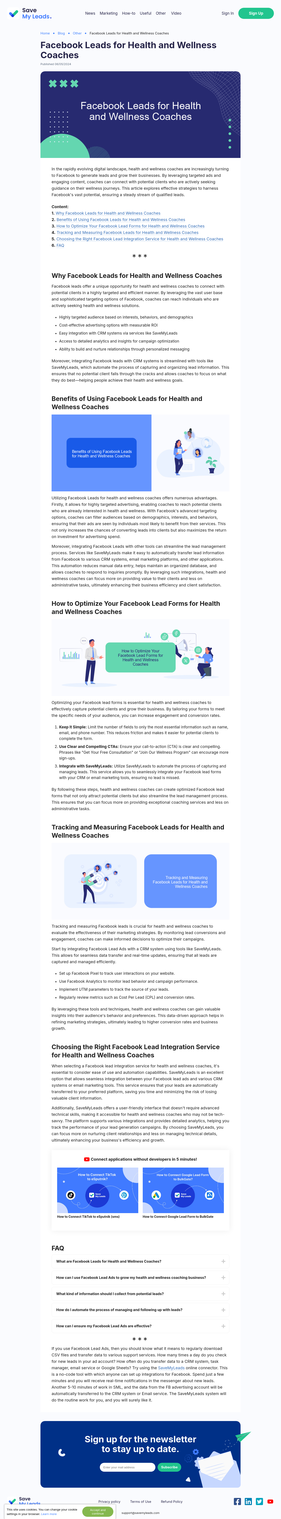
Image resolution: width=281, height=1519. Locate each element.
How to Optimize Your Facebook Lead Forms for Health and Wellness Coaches (130, 226)
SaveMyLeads (171, 1368)
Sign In (228, 13)
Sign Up (256, 13)
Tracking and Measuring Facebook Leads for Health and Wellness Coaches (128, 232)
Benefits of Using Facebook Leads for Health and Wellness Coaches (120, 219)
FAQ (60, 245)
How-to (128, 13)
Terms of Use (140, 1501)
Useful (145, 13)
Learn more (49, 1514)
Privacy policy (109, 1501)
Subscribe (169, 1467)
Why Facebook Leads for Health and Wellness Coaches (108, 213)
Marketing (109, 13)
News (90, 13)
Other (161, 13)
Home (45, 33)
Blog (61, 33)
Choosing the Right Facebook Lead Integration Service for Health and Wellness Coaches (139, 239)
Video (176, 13)
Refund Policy (172, 1501)
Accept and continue (98, 1511)
